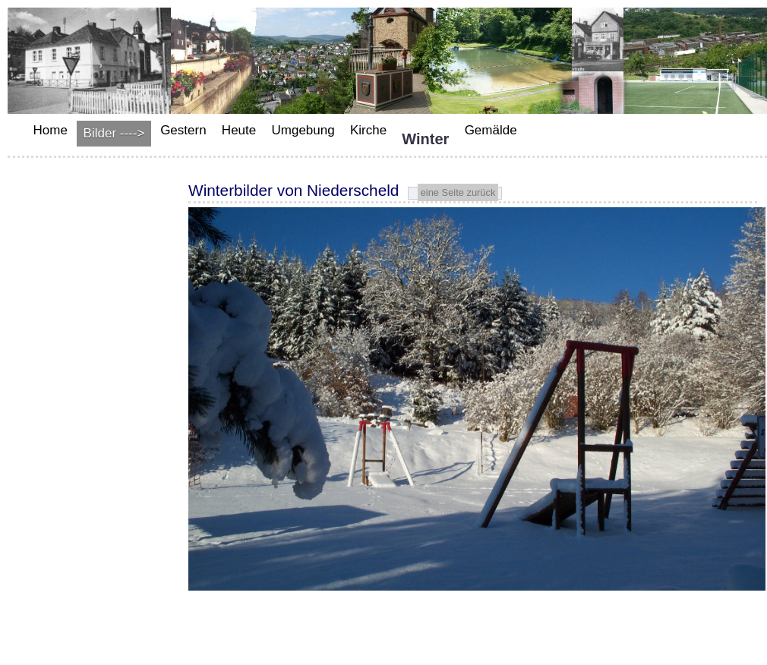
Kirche (368, 130)
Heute (239, 130)
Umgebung (302, 130)
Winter (425, 139)
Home (50, 130)
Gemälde (491, 130)
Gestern (183, 130)
